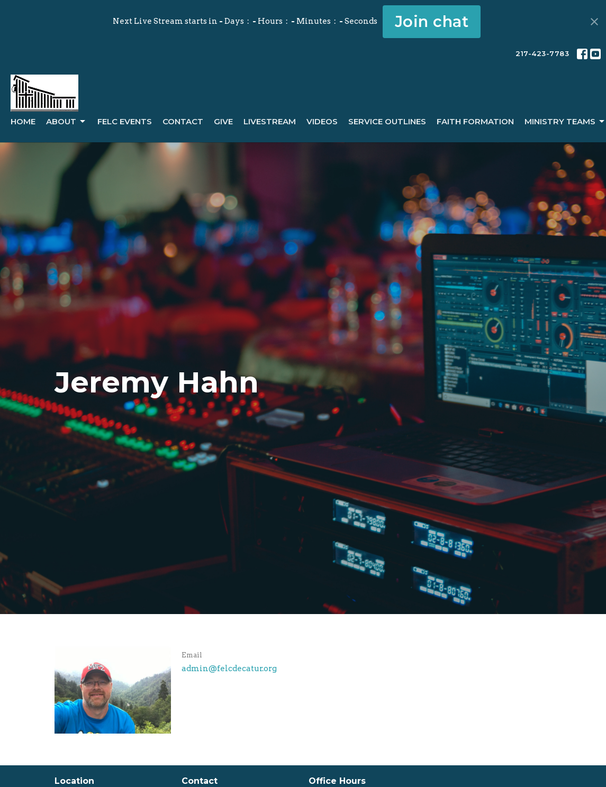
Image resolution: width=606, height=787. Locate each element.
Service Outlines (387, 121)
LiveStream (269, 121)
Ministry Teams (565, 121)
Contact (182, 121)
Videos (322, 121)
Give (223, 121)
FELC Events (124, 121)
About (66, 121)
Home (23, 121)
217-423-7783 (542, 53)
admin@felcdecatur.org (229, 668)
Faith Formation (475, 121)
